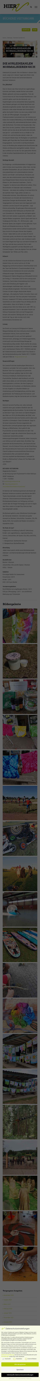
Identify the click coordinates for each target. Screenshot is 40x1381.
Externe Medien (31, 1358)
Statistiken (18, 1358)
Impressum (28, 1378)
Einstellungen (5, 1356)
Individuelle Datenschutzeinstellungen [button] (20, 1375)
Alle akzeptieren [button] (20, 1364)
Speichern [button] (20, 1370)
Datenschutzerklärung (7, 1354)
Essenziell (6, 1358)
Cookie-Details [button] (12, 1378)
